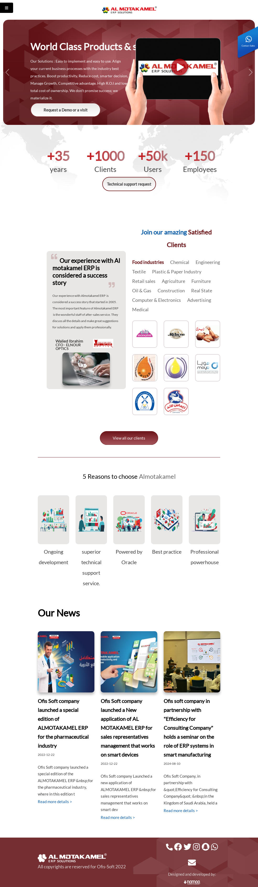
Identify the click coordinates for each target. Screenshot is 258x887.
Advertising (199, 300)
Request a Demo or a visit (66, 110)
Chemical (179, 262)
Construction (171, 290)
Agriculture (173, 281)
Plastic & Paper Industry (176, 271)
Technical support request (129, 184)
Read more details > (55, 801)
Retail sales (143, 281)
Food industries (148, 262)
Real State (201, 290)
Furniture (201, 281)
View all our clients (129, 438)
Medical (140, 309)
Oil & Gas (141, 290)
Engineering (208, 262)
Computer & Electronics (156, 300)
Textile (139, 271)
